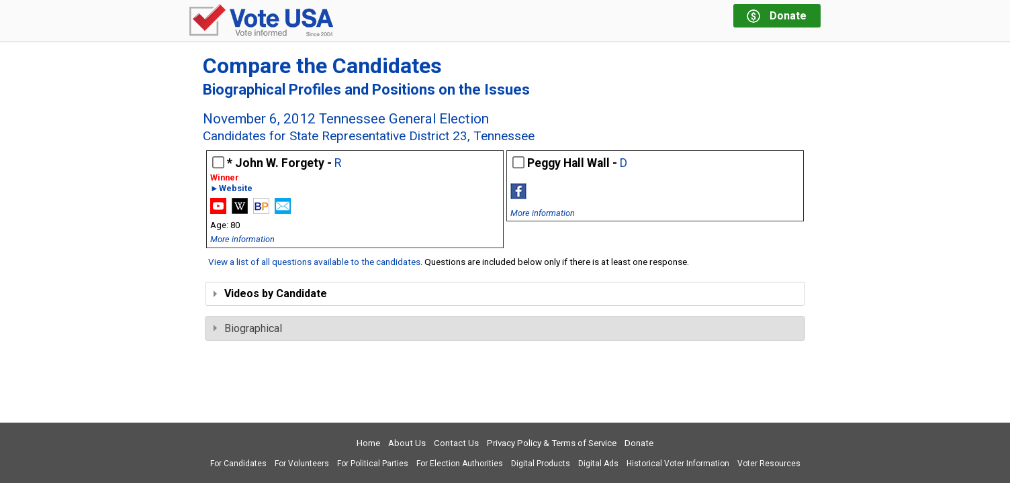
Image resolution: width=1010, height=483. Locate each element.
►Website (231, 188)
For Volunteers (302, 463)
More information (242, 239)
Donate (639, 443)
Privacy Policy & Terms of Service (551, 443)
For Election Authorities (459, 463)
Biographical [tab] (248, 328)
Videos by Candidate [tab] (270, 293)
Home (368, 443)
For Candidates (238, 463)
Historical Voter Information (678, 463)
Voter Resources (768, 463)
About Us (407, 443)
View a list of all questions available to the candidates (314, 261)
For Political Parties (372, 463)
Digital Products (540, 463)
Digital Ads (598, 463)
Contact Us (456, 443)
